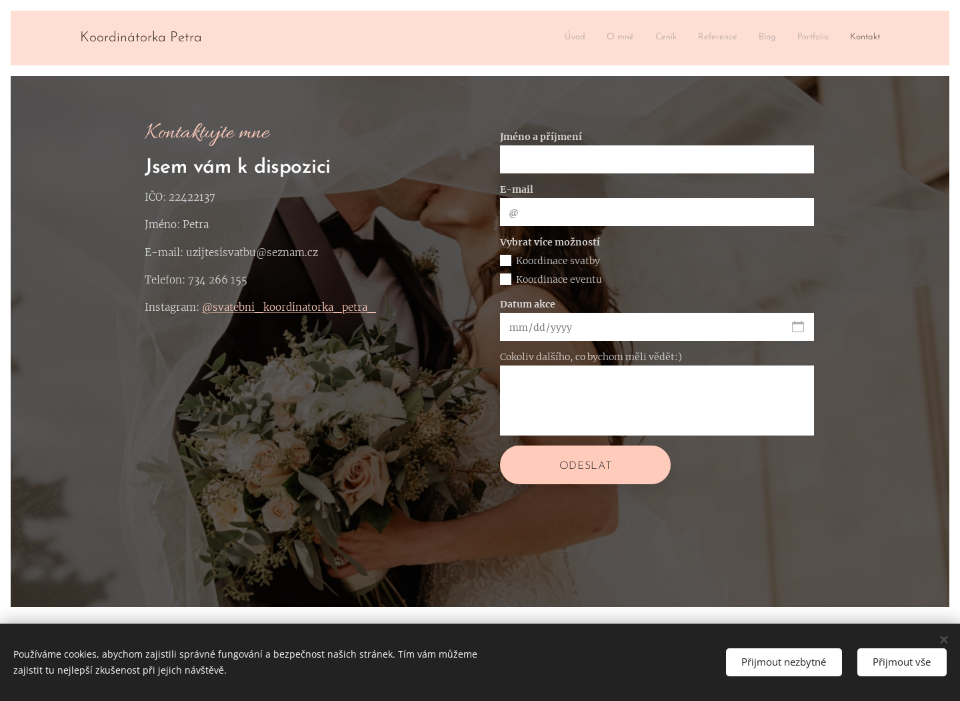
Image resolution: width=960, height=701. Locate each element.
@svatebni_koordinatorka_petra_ (289, 307)
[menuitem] (756, 38)
